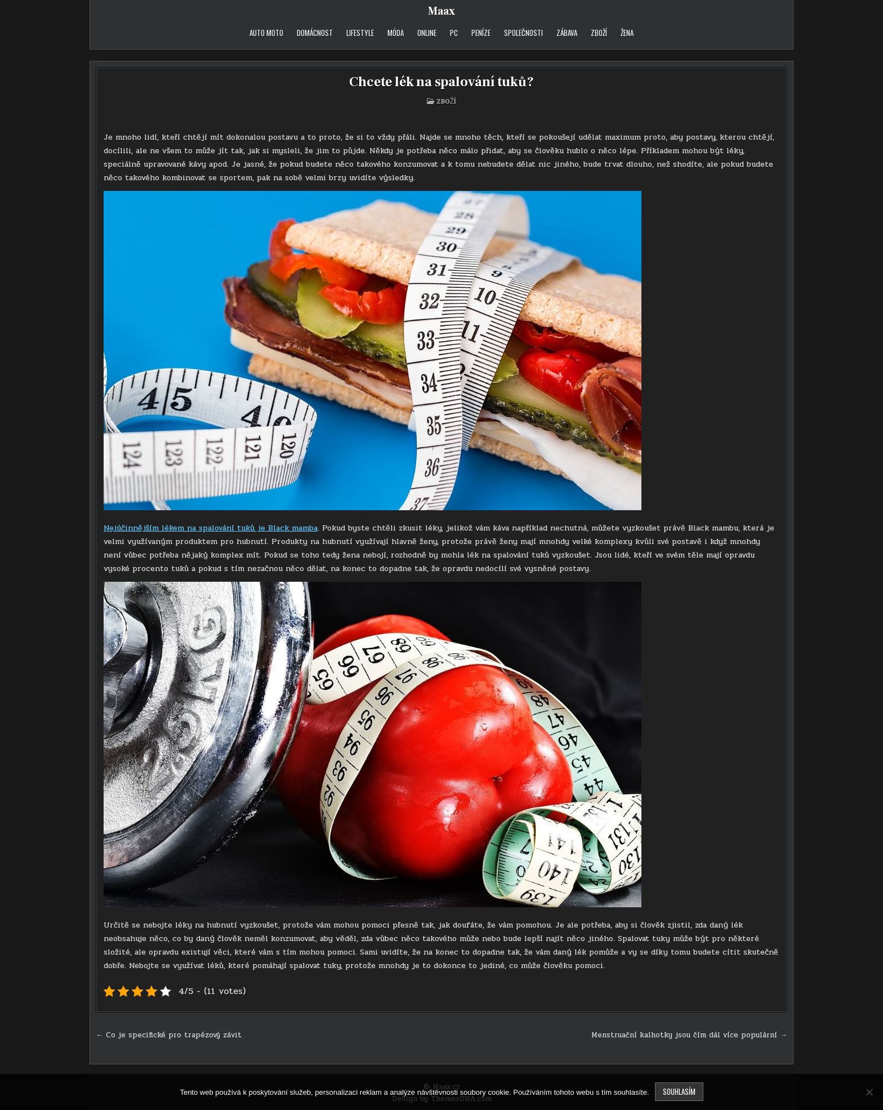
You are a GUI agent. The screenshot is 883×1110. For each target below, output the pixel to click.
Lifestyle (360, 32)
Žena (627, 32)
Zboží (599, 32)
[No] (869, 1092)
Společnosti (523, 32)
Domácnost (315, 32)
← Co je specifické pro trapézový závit (169, 1035)
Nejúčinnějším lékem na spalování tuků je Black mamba (211, 528)
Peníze (480, 32)
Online (426, 32)
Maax (441, 11)
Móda (395, 32)
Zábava (566, 32)
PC (454, 32)
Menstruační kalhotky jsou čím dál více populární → (689, 1035)
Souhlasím (679, 1091)
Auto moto (266, 32)
